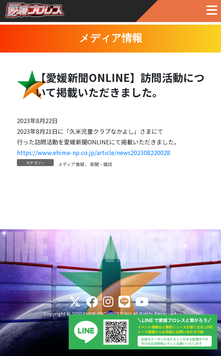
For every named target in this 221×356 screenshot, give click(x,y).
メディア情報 (71, 164)
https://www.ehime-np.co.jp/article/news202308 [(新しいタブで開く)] (83, 152)
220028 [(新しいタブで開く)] (160, 152)
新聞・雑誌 (101, 164)
